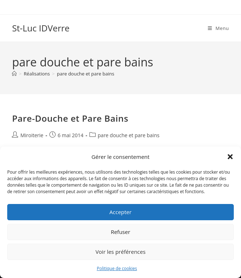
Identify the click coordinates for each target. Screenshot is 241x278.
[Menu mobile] (218, 28)
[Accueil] (14, 73)
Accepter (120, 212)
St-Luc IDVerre (40, 28)
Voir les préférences (121, 251)
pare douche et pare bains (85, 73)
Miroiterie (31, 135)
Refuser (120, 231)
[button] (230, 156)
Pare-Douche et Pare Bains (70, 118)
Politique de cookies (117, 268)
